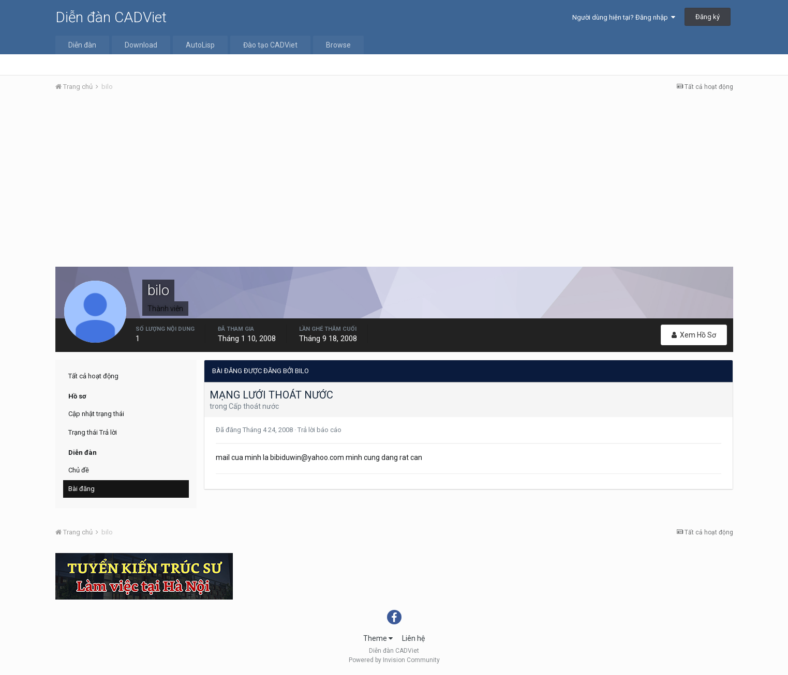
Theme (378, 638)
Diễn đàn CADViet (111, 17)
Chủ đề (78, 470)
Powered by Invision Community (394, 660)
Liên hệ (413, 638)
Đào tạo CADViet (270, 45)
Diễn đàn (82, 45)
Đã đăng (255, 430)
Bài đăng (81, 489)
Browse (338, 45)
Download (141, 45)
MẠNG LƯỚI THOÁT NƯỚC (271, 395)
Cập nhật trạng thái (96, 414)
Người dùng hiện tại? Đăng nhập (623, 17)
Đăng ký (707, 17)
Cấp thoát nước (254, 406)
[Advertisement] (394, 177)
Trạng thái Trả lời (92, 432)
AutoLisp (200, 45)
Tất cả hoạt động (93, 376)
